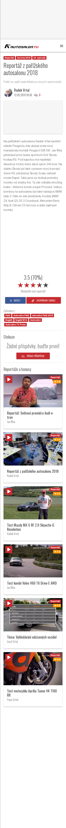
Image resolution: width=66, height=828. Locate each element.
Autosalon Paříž (21, 315)
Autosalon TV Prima (15, 324)
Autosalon (35, 320)
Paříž (7, 315)
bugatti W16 (21, 320)
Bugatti (8, 320)
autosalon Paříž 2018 (42, 315)
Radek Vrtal (21, 90)
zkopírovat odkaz (44, 300)
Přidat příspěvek (33, 356)
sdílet (15, 300)
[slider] (33, 284)
